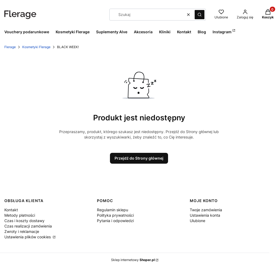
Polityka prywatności (115, 215)
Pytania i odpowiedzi (115, 220)
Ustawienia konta (205, 215)
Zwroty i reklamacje (21, 231)
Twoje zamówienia (206, 209)
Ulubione (197, 220)
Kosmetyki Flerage (36, 47)
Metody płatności (19, 215)
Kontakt (11, 209)
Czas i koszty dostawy (24, 220)
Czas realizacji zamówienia (28, 226)
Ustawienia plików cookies (28, 237)
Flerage (10, 47)
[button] (199, 14)
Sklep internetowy (133, 260)
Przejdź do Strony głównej (139, 158)
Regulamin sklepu (112, 209)
